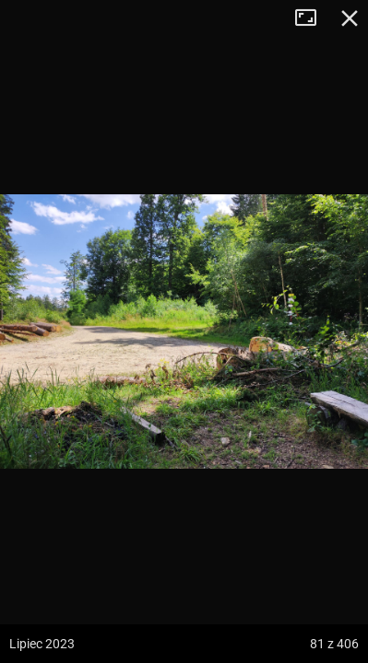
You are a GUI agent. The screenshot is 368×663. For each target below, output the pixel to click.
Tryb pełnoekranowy (312, 18)
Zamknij (349, 18)
